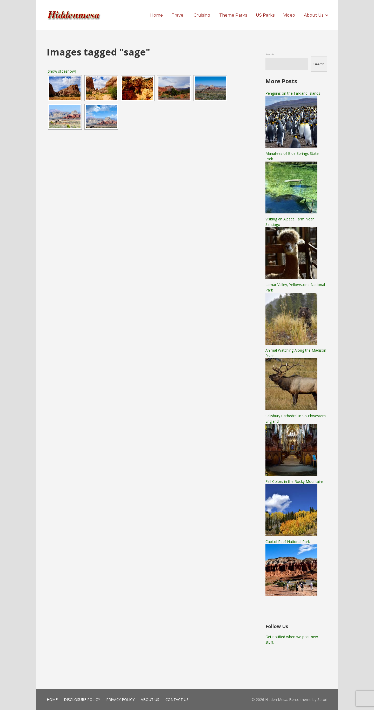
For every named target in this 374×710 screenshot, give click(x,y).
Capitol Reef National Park (287, 541)
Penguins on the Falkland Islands (292, 93)
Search (269, 54)
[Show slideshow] (61, 71)
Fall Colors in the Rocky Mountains (294, 481)
